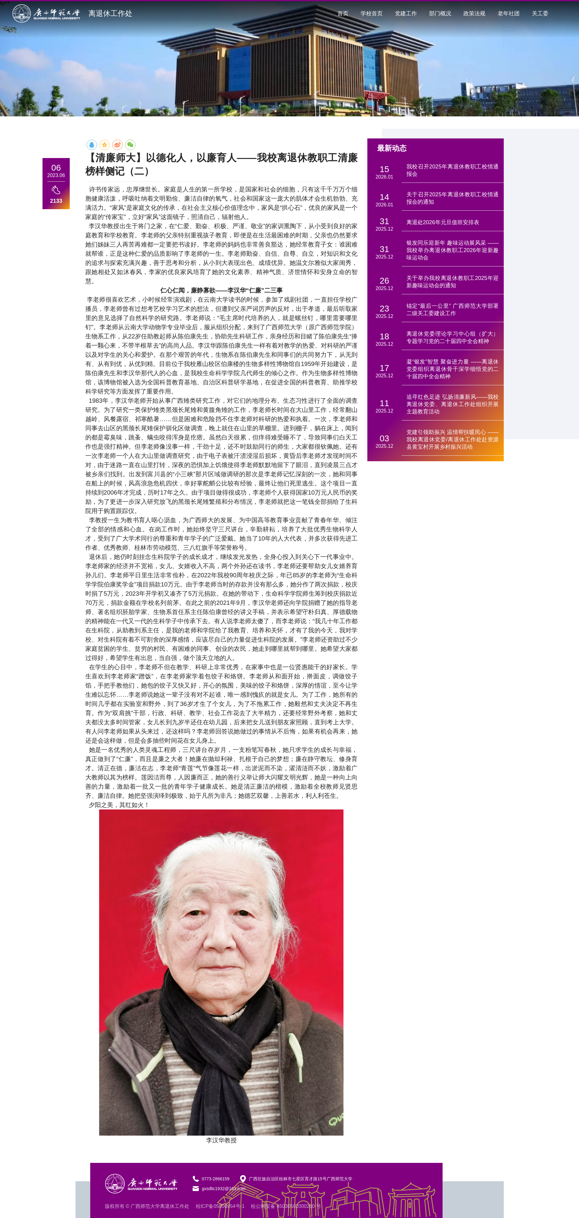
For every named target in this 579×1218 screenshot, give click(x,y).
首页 (342, 13)
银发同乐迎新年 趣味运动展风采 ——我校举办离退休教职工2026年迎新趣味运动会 (452, 250)
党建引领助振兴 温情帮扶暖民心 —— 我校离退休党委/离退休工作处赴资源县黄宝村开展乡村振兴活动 (452, 439)
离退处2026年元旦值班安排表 (442, 222)
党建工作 (406, 13)
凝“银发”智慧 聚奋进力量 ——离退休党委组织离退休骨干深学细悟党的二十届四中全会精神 (452, 369)
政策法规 (474, 13)
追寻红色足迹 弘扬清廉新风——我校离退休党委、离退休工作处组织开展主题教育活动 (452, 404)
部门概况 (440, 13)
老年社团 (509, 13)
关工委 (540, 13)
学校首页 (372, 13)
